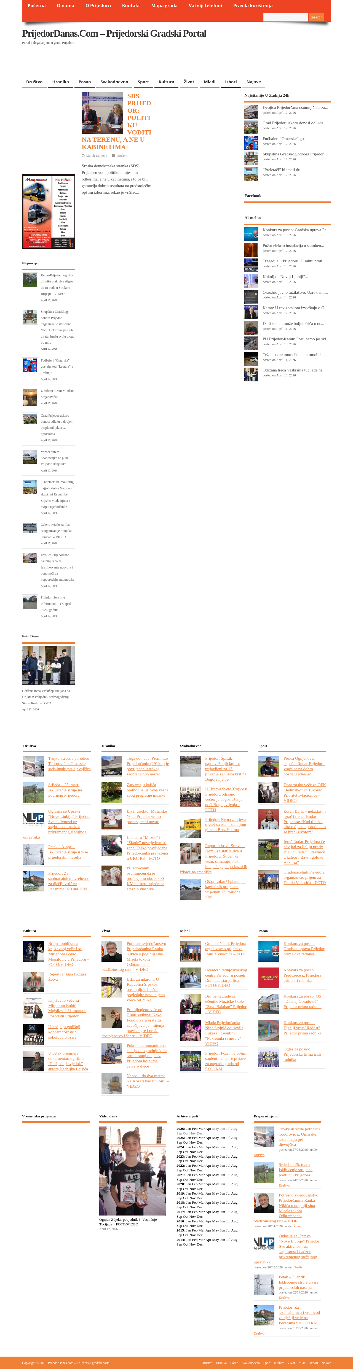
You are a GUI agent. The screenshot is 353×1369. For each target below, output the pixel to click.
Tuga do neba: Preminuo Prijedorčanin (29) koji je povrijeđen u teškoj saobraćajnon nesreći (148, 766)
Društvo (34, 81)
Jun (222, 1138)
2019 (180, 1193)
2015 (180, 1230)
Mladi (209, 81)
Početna (37, 5)
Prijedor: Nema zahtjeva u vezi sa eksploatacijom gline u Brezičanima (225, 824)
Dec (200, 1142)
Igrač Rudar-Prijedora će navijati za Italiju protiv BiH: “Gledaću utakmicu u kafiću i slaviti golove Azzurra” (304, 852)
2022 (180, 1165)
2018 (180, 1202)
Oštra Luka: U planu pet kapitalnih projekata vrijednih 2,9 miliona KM (225, 889)
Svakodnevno (114, 81)
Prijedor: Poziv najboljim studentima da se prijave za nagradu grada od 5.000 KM (226, 1061)
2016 (180, 1221)
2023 (180, 1156)
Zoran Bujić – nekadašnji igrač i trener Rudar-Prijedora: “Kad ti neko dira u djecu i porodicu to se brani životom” (305, 821)
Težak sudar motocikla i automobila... (294, 354)
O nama (65, 5)
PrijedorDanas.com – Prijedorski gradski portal (114, 33)
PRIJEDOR (56, 1147)
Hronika (60, 81)
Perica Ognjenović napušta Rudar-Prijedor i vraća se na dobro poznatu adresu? (304, 766)
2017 (180, 1212)
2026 (180, 1129)
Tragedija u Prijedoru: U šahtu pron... (294, 260)
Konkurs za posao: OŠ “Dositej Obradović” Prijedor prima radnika (302, 1001)
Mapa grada (164, 5)
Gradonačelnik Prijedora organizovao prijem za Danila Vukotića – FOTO (305, 877)
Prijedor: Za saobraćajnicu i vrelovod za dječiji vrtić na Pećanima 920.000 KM (68, 881)
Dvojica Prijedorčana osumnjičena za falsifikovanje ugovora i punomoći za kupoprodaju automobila (57, 567)
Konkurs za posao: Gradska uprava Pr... (296, 229)
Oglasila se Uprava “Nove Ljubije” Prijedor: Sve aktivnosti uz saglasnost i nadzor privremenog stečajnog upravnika (56, 824)
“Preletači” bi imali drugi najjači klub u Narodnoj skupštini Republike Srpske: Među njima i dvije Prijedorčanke (57, 494)
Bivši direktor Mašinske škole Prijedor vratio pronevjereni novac (147, 816)
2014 (180, 1240)
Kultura (166, 81)
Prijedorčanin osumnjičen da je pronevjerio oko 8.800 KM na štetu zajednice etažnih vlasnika (145, 878)
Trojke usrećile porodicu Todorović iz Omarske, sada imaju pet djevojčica (69, 763)
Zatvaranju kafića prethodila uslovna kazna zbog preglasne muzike (148, 789)
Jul (228, 1138)
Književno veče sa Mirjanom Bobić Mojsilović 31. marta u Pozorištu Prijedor (67, 1008)
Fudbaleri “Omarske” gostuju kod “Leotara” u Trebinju (57, 367)
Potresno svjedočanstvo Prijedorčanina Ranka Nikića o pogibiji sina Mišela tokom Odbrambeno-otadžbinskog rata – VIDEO (133, 956)
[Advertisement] (224, 62)
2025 (180, 1138)
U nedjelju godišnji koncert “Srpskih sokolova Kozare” (64, 1031)
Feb (194, 1129)
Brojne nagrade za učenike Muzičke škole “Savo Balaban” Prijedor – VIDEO (226, 1004)
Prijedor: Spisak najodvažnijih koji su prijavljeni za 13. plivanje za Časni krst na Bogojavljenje (225, 768)
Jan (188, 1129)
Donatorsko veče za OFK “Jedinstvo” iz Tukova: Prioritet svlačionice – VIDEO (305, 792)
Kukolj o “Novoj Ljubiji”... (285, 276)
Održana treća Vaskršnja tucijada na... (294, 370)
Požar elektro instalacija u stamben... (293, 245)
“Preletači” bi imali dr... (282, 169)
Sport (143, 81)
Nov (192, 1142)
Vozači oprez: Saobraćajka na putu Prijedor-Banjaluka (54, 458)
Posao (85, 81)
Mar (202, 1129)
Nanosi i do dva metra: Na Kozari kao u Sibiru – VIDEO (148, 1080)
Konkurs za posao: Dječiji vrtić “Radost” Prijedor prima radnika (302, 1027)
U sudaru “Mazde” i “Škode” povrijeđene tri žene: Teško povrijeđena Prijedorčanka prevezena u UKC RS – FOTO (147, 848)
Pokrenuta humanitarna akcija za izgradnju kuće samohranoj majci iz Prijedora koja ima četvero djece (147, 1056)
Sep (179, 1142)
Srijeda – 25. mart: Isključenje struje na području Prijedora (65, 789)
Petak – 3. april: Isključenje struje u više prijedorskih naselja (68, 851)
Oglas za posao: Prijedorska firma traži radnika (302, 1054)
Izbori (231, 81)
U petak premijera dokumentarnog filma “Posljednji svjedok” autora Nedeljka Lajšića (68, 1061)
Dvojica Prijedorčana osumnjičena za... (295, 107)
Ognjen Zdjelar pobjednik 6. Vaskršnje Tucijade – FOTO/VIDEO (128, 1221)
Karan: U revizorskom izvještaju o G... (295, 307)
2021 (180, 1175)
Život (189, 81)
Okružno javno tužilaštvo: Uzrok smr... (295, 292)
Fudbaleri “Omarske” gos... (285, 138)
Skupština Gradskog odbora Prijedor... (295, 154)
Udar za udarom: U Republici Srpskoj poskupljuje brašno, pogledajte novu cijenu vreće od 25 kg (146, 990)
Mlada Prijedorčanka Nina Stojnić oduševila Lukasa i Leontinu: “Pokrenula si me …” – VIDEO (224, 1033)
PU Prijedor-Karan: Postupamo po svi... (296, 338)
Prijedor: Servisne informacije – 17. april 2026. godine (56, 603)
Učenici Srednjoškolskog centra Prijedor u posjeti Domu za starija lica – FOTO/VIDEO (226, 978)
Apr (208, 1129)
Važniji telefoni (205, 5)
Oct (186, 1142)
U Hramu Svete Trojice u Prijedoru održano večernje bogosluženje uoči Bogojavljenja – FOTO (226, 799)
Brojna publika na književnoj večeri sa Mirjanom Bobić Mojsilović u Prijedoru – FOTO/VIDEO (68, 954)
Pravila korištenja (253, 5)
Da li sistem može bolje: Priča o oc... (293, 323)
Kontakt (131, 5)
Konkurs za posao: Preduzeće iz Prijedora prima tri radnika (302, 975)
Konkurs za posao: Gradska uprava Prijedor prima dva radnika (304, 948)
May (215, 1138)
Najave (254, 81)
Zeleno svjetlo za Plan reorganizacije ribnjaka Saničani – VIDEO (56, 531)
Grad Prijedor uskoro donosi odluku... (294, 122)
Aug (234, 1138)
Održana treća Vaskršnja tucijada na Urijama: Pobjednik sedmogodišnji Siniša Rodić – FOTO (46, 697)
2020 (180, 1184)
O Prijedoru (98, 5)
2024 (180, 1147)
